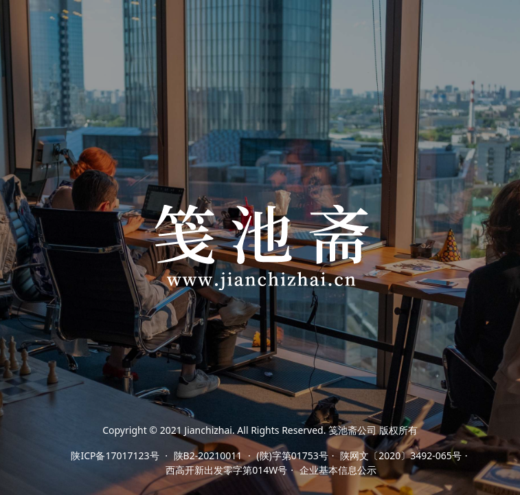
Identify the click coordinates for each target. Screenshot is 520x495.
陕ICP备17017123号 (115, 455)
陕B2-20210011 (208, 455)
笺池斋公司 (352, 430)
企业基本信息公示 (337, 469)
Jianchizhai (208, 430)
